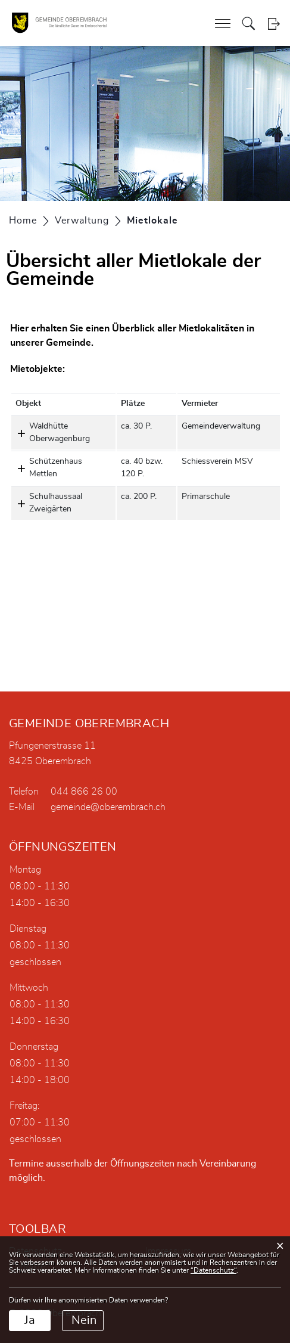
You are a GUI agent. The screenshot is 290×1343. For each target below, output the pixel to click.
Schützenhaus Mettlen (55, 467)
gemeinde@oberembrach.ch (108, 807)
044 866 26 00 (84, 791)
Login (273, 24)
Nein (83, 1320)
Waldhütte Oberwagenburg (59, 432)
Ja (29, 1320)
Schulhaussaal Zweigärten (55, 502)
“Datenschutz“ (213, 1270)
